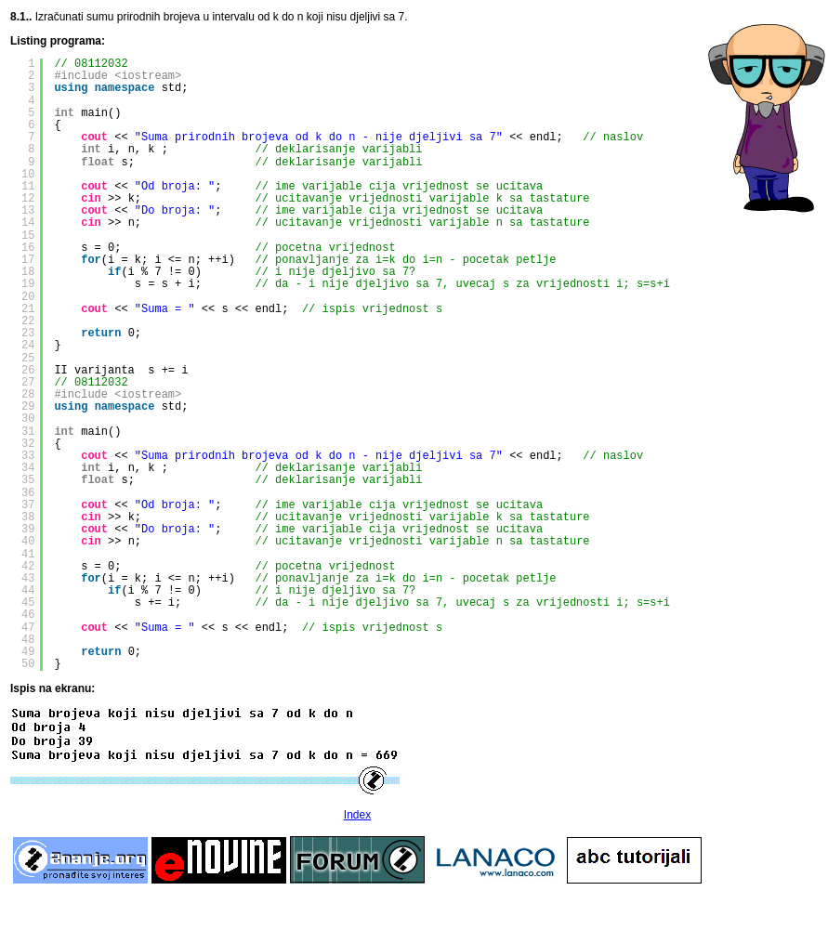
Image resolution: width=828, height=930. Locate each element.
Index (357, 814)
